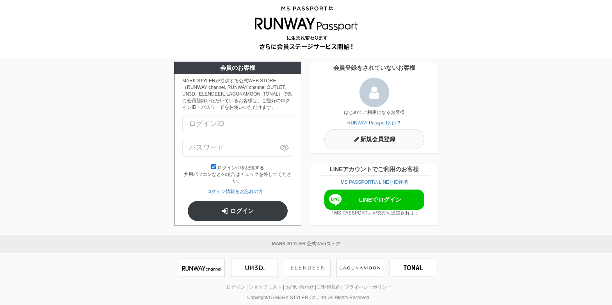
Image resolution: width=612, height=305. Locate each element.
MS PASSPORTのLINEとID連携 (374, 182)
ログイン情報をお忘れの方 (235, 191)
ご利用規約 (329, 287)
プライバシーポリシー (368, 287)
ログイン (237, 211)
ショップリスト (265, 287)
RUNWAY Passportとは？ (374, 123)
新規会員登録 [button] (374, 139)
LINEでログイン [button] (364, 199)
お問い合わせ (300, 287)
